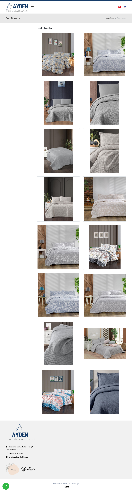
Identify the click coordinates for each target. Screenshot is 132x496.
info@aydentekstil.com (18, 457)
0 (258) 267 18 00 (16, 453)
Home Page (109, 18)
